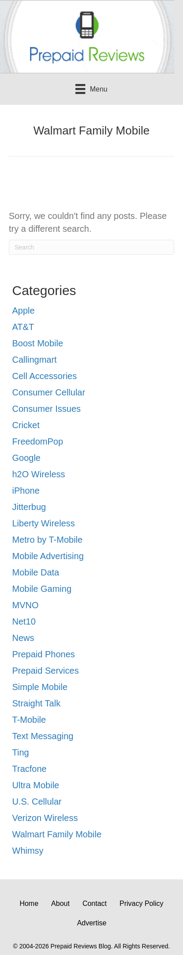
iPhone (26, 490)
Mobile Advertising (48, 556)
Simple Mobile (40, 687)
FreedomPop (37, 441)
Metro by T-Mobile (47, 540)
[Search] (91, 247)
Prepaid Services (45, 670)
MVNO (25, 605)
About (60, 903)
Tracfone (29, 769)
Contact (94, 903)
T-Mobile (29, 720)
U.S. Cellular (37, 801)
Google (26, 458)
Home (28, 903)
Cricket (26, 425)
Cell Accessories (44, 376)
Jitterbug (29, 507)
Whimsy (28, 850)
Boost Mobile (37, 343)
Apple (23, 310)
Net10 (24, 621)
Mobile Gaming (42, 589)
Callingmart (34, 359)
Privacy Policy (142, 903)
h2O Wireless (38, 474)
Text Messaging (43, 736)
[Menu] (91, 89)
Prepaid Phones (43, 654)
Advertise (92, 923)
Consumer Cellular (49, 392)
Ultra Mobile (36, 785)
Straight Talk (36, 703)
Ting (20, 752)
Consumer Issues (46, 409)
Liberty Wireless (43, 523)
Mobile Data (36, 572)
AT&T (23, 327)
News (23, 638)
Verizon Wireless (45, 818)
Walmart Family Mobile (57, 834)
